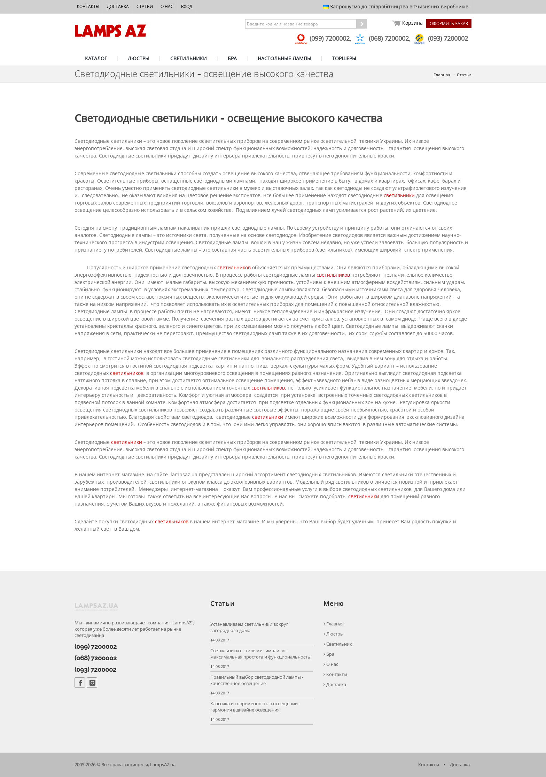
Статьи (144, 6)
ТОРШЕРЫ (344, 58)
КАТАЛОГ (96, 58)
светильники (399, 195)
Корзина (407, 24)
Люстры (333, 634)
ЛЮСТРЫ (138, 58)
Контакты (88, 6)
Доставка (118, 6)
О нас (167, 6)
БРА (232, 58)
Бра (328, 654)
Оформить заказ (449, 23)
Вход (186, 6)
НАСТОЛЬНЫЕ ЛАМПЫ (284, 58)
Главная (442, 75)
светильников (234, 267)
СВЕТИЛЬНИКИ (188, 58)
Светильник (337, 644)
